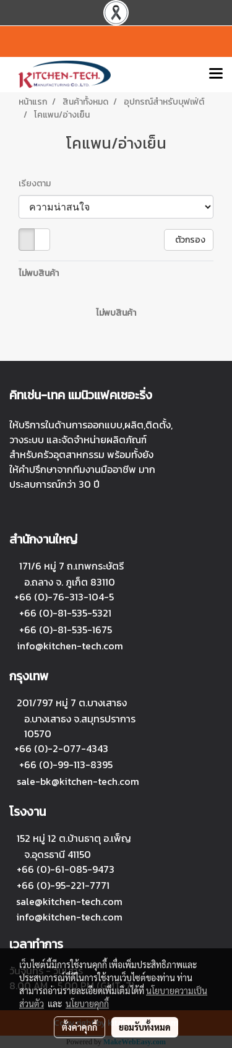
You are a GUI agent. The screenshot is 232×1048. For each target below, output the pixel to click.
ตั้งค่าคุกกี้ (79, 1027)
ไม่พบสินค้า (39, 273)
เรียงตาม (37, 183)
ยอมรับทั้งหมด (145, 1027)
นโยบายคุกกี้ (87, 1003)
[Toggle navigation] (216, 74)
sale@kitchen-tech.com (69, 901)
